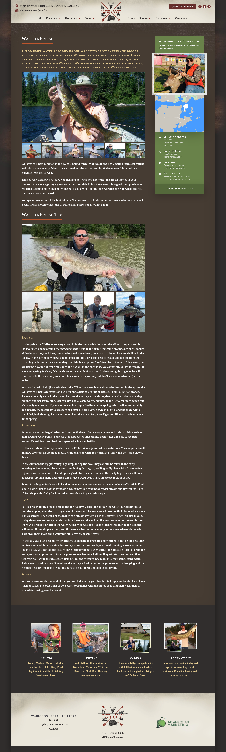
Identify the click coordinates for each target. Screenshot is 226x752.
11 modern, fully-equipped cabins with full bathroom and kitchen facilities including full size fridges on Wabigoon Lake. (135, 649)
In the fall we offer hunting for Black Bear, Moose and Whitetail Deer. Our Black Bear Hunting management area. (90, 649)
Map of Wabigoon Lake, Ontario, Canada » (47, 6)
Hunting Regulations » (178, 179)
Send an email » (173, 157)
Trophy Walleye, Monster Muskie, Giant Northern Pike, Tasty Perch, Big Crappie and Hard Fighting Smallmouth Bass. (46, 649)
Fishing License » (174, 165)
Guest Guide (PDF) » (31, 11)
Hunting (71, 18)
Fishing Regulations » (177, 176)
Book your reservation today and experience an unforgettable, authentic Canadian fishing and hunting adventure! (180, 649)
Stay (88, 18)
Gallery (161, 18)
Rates (143, 18)
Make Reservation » (180, 188)
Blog (131, 18)
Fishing (51, 18)
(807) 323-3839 (182, 6)
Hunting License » (175, 168)
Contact (181, 18)
